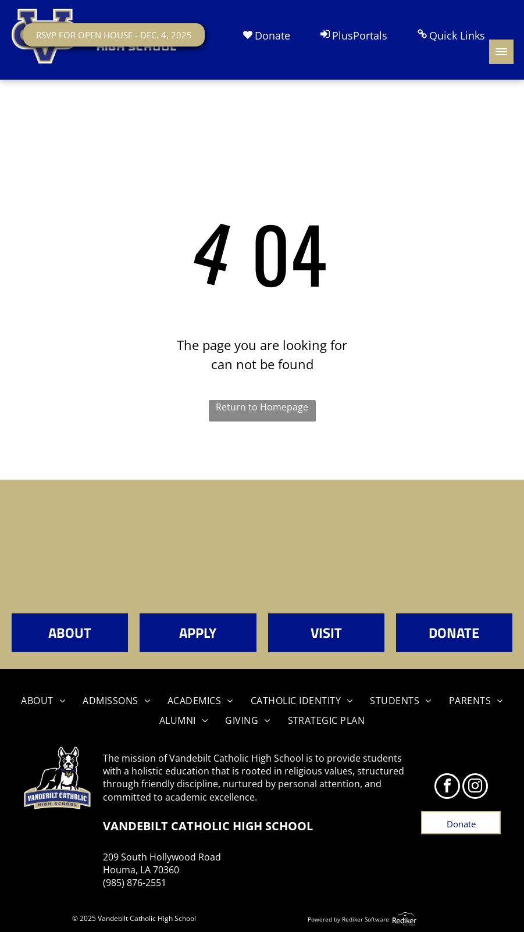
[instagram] (475, 787)
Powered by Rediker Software (348, 919)
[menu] (501, 52)
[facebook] (447, 787)
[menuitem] (43, 700)
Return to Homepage (262, 407)
